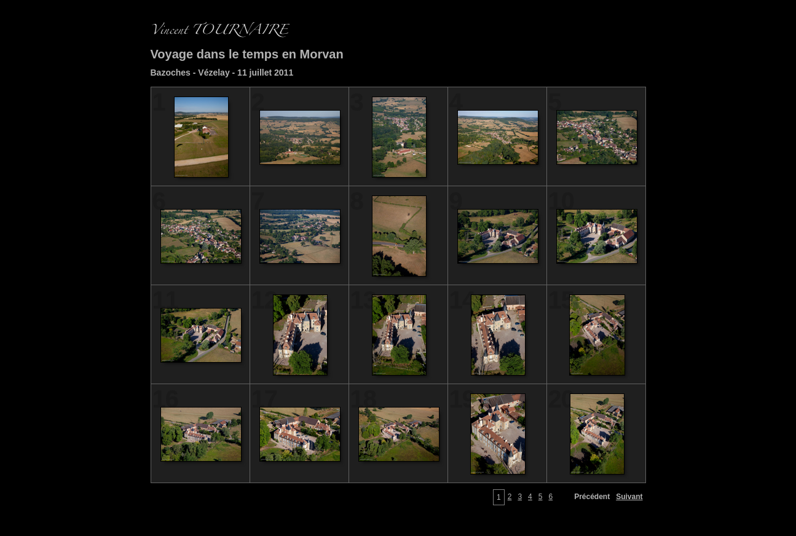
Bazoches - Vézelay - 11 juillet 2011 (222, 72)
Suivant (629, 496)
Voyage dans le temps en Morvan (247, 54)
